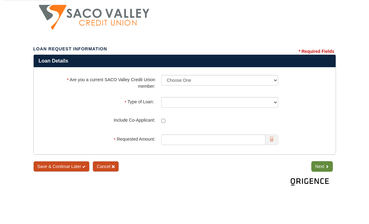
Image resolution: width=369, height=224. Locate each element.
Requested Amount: (134, 139)
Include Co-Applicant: (134, 120)
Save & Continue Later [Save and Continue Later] (61, 166)
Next (322, 166)
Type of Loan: (139, 102)
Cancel (105, 166)
